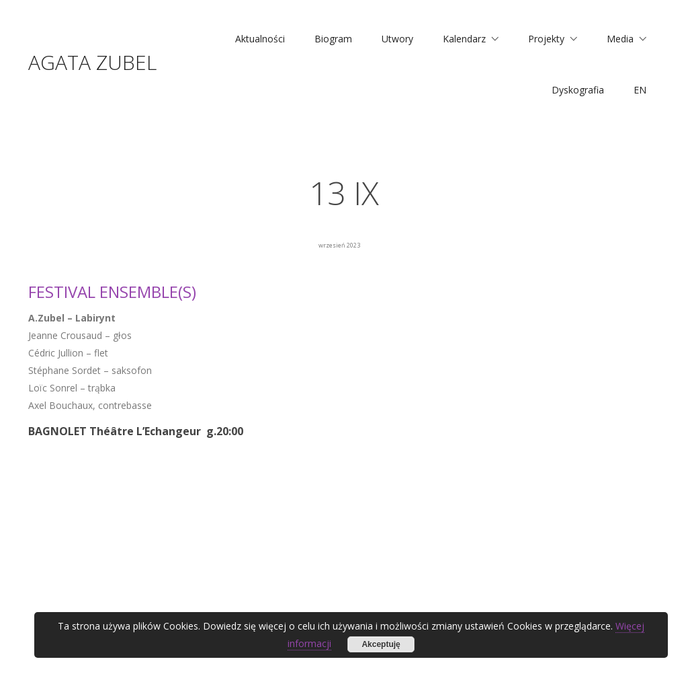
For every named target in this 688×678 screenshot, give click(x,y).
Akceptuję (380, 644)
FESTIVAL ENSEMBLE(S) (112, 291)
